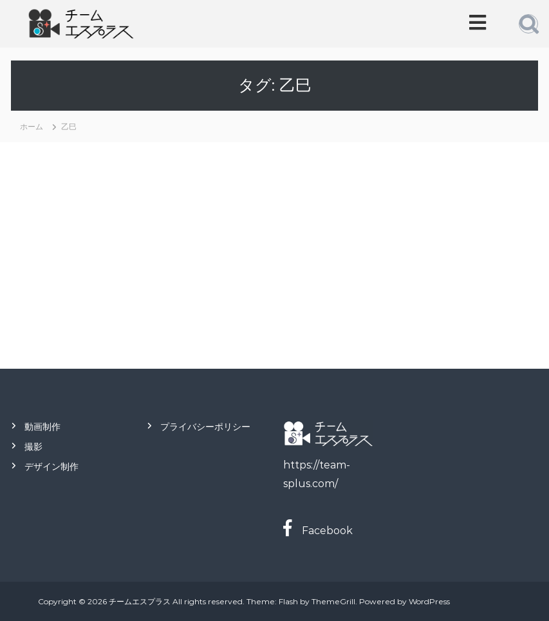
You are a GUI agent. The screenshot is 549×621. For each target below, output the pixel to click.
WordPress (429, 601)
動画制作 (42, 426)
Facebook (322, 530)
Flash (288, 601)
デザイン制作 (51, 466)
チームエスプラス (140, 601)
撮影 (33, 446)
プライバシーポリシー (205, 426)
